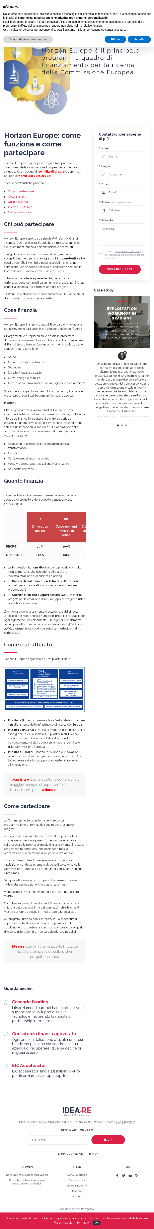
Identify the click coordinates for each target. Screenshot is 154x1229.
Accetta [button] (139, 39)
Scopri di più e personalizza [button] (28, 39)
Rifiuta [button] (115, 39)
